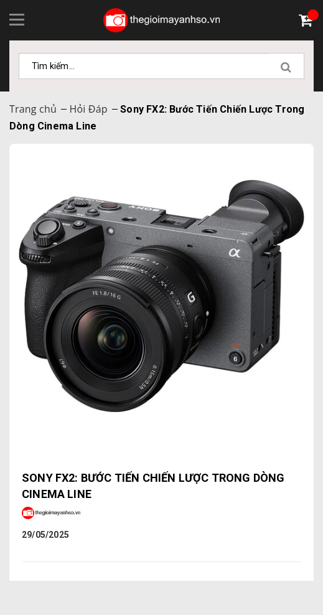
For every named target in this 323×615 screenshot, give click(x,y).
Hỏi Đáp (88, 109)
